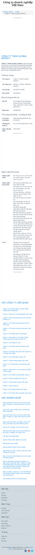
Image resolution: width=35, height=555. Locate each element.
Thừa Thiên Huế (5, 510)
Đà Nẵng (3, 508)
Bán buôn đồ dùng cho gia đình (14, 447)
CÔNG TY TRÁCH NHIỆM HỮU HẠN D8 (15, 378)
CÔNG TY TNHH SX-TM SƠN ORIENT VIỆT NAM (17, 314)
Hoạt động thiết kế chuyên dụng (15, 478)
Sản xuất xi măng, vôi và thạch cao (15, 427)
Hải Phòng (4, 500)
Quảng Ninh (4, 497)
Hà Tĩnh (3, 538)
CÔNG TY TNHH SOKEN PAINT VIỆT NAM (15, 360)
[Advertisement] (17, 36)
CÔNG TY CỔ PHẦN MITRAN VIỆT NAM (15, 389)
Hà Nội (3, 493)
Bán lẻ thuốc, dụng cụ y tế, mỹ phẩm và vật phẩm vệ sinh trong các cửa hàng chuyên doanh (17, 473)
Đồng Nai (3, 528)
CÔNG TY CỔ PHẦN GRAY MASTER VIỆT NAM (17, 393)
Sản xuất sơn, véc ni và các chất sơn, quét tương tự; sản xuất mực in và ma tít (16, 404)
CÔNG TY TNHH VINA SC (10, 386)
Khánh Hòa (4, 536)
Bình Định (3, 541)
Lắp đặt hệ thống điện (11, 436)
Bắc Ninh (3, 495)
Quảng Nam (4, 513)
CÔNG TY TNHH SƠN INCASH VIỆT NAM (15, 382)
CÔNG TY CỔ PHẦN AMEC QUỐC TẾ (14, 357)
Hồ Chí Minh (4, 521)
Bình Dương (4, 523)
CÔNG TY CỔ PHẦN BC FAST (12, 342)
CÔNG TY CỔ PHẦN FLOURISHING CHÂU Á (16, 375)
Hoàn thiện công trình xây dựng (15, 440)
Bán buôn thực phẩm (10, 443)
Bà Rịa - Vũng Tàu (6, 525)
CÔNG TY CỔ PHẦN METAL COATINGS (15, 334)
